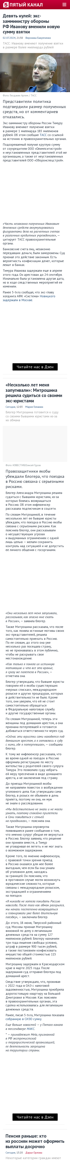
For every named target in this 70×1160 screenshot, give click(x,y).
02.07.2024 (9, 37)
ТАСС (43, 135)
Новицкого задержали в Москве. (29, 298)
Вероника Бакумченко (38, 37)
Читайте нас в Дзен (35, 366)
